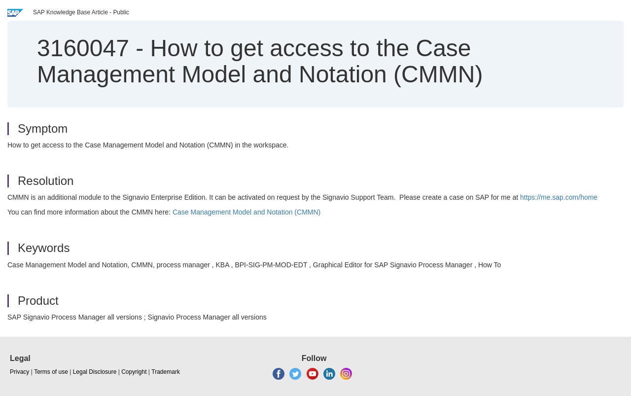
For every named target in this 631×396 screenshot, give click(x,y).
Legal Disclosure (95, 371)
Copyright (133, 371)
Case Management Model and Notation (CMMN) (246, 212)
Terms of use (51, 371)
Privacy (19, 371)
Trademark (165, 371)
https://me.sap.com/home (558, 197)
